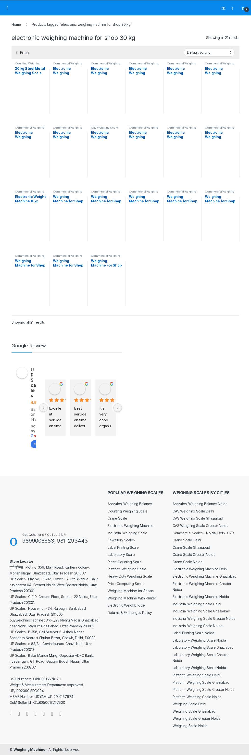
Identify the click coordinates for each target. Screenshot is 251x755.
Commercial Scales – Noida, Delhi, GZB (203, 533)
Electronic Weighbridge (126, 605)
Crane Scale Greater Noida (194, 554)
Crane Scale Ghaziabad (191, 547)
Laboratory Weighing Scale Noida (199, 640)
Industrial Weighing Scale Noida (198, 626)
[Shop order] (209, 52)
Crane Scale (117, 518)
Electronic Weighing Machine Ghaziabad (205, 576)
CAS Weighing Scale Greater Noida (200, 526)
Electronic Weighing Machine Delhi (200, 569)
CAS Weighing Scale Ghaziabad (198, 518)
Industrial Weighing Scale (127, 533)
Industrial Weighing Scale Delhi (197, 604)
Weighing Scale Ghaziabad (194, 711)
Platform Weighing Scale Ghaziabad (201, 682)
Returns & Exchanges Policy (130, 612)
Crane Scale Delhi (187, 540)
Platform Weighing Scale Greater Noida (204, 689)
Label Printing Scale (123, 547)
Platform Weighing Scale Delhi (196, 675)
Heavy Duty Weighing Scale (130, 576)
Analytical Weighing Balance (130, 504)
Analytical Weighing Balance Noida (200, 504)
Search (224, 8)
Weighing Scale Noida (190, 726)
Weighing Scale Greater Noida (197, 718)
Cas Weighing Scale (104, 127)
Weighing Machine (29, 749)
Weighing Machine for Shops (130, 591)
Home (16, 24)
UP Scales (33, 382)
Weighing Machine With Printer (132, 598)
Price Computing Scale (126, 584)
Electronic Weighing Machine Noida (201, 597)
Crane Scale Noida (187, 562)
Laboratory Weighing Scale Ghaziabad (203, 647)
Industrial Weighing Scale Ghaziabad (201, 611)
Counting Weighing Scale (128, 511)
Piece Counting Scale (125, 562)
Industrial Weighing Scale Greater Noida (204, 618)
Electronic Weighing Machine (130, 526)
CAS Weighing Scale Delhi (193, 511)
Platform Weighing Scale (127, 569)
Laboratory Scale (121, 554)
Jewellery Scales (121, 540)
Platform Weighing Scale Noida (197, 697)
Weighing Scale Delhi (189, 704)
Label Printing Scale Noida (193, 633)
